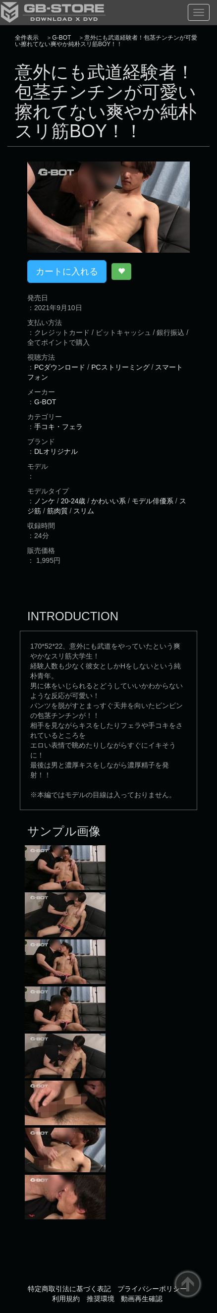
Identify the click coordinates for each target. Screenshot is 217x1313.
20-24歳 (73, 501)
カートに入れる (67, 271)
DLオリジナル (56, 451)
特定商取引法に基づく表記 (69, 1289)
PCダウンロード (59, 367)
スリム (83, 511)
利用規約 (66, 1299)
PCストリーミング (120, 367)
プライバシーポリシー (152, 1289)
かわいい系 (108, 501)
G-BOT (61, 37)
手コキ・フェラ (58, 427)
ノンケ (44, 501)
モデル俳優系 (152, 501)
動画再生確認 (142, 1299)
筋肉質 (57, 511)
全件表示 (27, 37)
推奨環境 (100, 1299)
